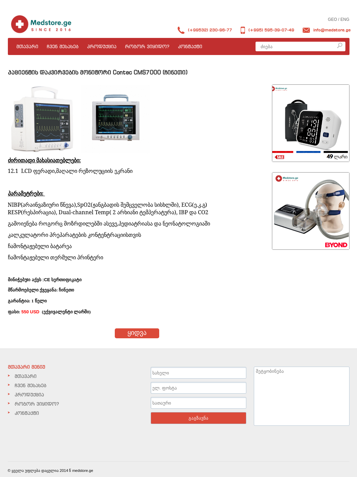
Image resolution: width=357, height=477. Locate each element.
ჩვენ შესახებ (63, 46)
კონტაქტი (190, 46)
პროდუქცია (101, 46)
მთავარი (27, 46)
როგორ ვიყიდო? (147, 46)
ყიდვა (137, 332)
